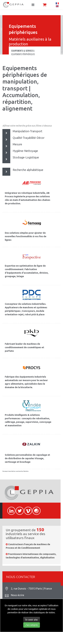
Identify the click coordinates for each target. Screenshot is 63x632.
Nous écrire (17, 595)
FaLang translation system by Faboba (15, 471)
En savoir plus (31, 619)
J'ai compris (31, 625)
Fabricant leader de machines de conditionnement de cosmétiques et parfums (24, 347)
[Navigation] (33, 5)
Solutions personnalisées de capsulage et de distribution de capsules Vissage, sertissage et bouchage (27, 458)
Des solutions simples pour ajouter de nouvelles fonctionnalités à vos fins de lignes (25, 236)
